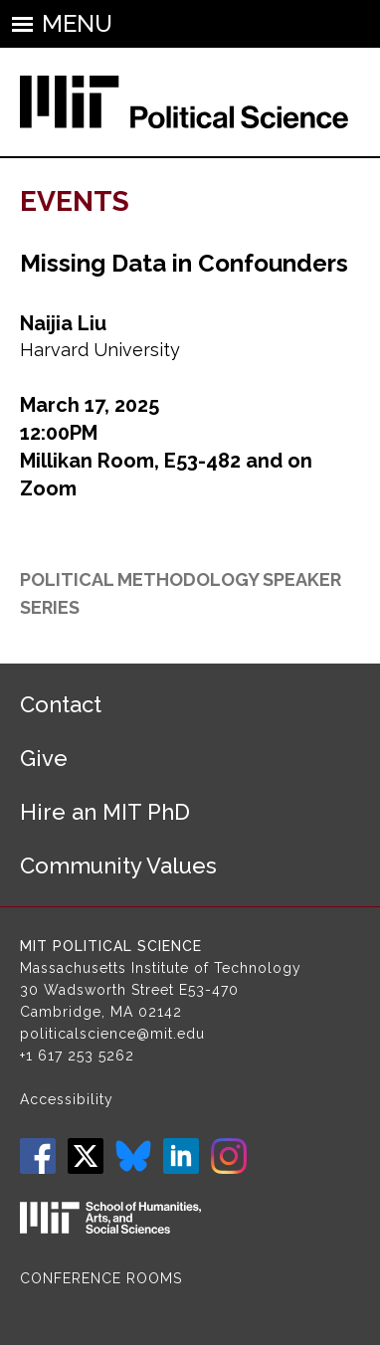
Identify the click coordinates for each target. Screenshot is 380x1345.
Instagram (229, 1156)
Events (74, 201)
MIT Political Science (111, 946)
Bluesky (133, 1156)
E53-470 (209, 990)
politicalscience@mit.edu (112, 1034)
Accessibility (66, 1099)
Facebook (38, 1156)
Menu (77, 23)
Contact (60, 704)
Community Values (118, 865)
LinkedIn (181, 1156)
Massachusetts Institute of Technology (160, 968)
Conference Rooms (101, 1278)
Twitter (85, 1156)
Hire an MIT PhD (105, 812)
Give (44, 758)
